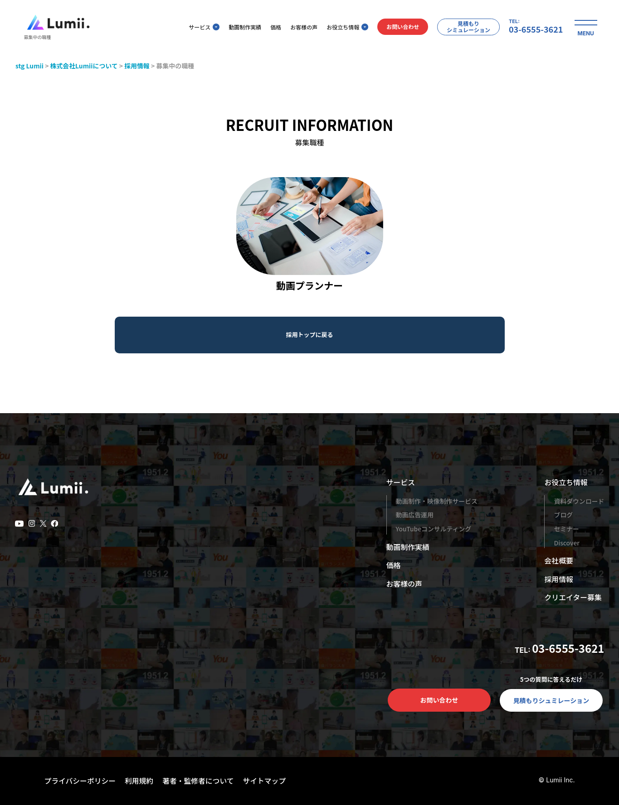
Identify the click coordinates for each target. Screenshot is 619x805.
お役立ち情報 (345, 27)
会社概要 (558, 560)
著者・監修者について (200, 780)
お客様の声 (301, 27)
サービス (201, 27)
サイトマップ (267, 780)
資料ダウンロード (579, 501)
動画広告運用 (415, 514)
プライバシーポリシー (80, 780)
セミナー (566, 528)
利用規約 (140, 780)
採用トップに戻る (309, 334)
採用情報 (558, 579)
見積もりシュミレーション (551, 700)
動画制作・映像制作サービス (437, 501)
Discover (567, 542)
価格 (273, 27)
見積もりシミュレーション (465, 27)
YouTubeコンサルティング (434, 528)
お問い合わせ (400, 27)
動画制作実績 (242, 27)
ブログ (563, 514)
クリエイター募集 (573, 597)
